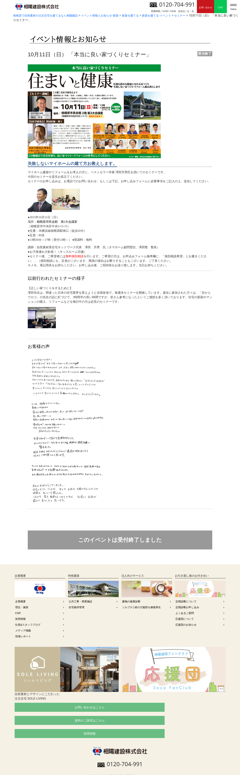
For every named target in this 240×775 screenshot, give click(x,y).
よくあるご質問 (185, 613)
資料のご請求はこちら (120, 707)
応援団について (185, 618)
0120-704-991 (172, 4)
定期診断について (186, 601)
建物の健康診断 (131, 601)
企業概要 (20, 601)
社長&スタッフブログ (27, 624)
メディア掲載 (23, 630)
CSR (18, 613)
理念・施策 (21, 607)
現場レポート (23, 636)
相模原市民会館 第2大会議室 (57, 221)
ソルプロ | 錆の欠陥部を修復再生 (141, 607)
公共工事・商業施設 (80, 601)
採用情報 (20, 618)
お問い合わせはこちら (48, 707)
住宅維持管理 (76, 607)
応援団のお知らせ (186, 624)
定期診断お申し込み (187, 607)
